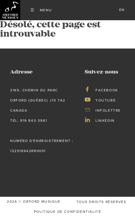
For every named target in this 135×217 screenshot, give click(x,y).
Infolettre (108, 110)
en (122, 10)
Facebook (106, 90)
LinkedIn (105, 120)
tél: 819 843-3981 (28, 120)
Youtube (105, 100)
